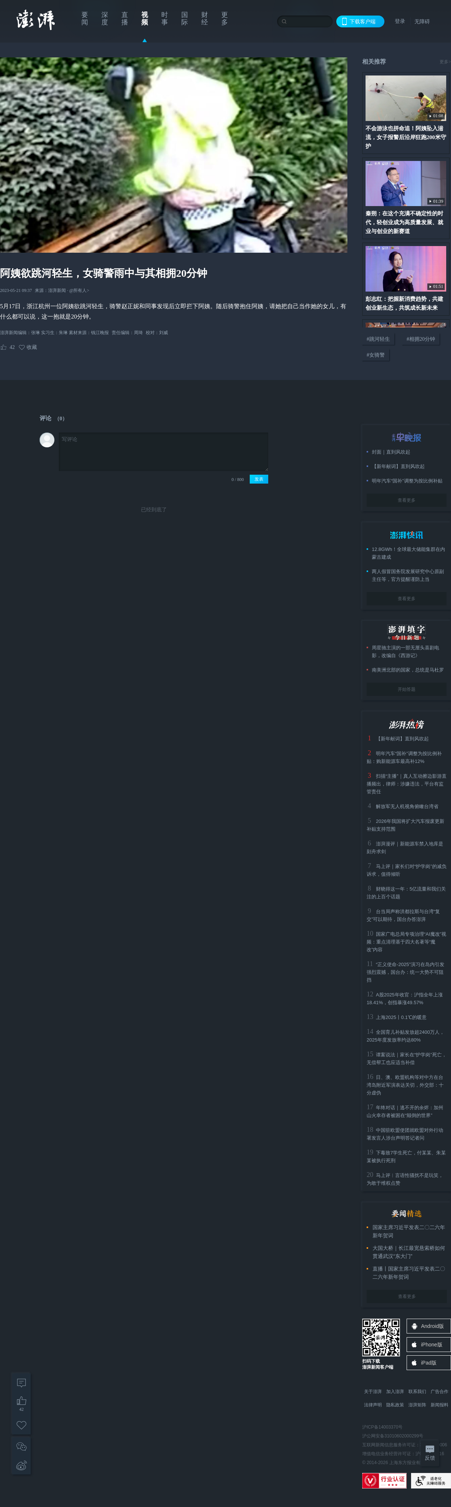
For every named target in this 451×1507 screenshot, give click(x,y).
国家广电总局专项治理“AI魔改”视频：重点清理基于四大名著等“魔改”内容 (406, 941)
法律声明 (373, 1404)
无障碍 (422, 21)
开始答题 (406, 689)
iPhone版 (431, 1345)
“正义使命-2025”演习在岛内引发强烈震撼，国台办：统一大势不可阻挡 (405, 972)
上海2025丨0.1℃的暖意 (401, 1017)
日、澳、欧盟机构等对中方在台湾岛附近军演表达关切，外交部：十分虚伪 (405, 1085)
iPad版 (429, 1363)
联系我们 (417, 1391)
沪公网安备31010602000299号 (392, 1436)
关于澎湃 (373, 1391)
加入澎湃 (395, 1391)
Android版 (432, 1326)
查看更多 (406, 500)
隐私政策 (395, 1404)
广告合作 (439, 1391)
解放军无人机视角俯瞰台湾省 (407, 806)
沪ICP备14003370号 (382, 1427)
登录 (400, 21)
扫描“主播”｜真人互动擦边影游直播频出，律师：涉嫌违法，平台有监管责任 (407, 783)
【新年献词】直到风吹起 (402, 738)
